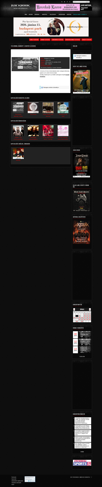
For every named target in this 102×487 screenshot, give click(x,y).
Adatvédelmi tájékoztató (17, 480)
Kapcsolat (14, 479)
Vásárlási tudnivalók (16, 482)
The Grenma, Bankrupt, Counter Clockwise (51, 67)
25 (87, 319)
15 (79, 317)
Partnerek (14, 477)
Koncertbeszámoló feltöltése (72, 39)
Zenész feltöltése (34, 39)
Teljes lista (82, 356)
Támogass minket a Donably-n (80, 14)
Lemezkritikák (62, 14)
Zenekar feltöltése (45, 39)
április (82, 309)
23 (82, 319)
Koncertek (45, 14)
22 (79, 319)
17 (84, 317)
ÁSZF (13, 484)
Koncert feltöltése (86, 39)
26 (89, 319)
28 (76, 321)
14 (76, 317)
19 (89, 317)
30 (82, 321)
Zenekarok (37, 14)
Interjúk (31, 14)
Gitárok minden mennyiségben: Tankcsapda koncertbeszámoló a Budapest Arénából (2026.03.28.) (82, 439)
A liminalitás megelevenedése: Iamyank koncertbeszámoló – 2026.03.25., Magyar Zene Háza (82, 432)
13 (74, 317)
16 (82, 317)
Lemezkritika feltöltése (57, 39)
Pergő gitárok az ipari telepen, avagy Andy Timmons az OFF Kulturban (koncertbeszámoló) (82, 427)
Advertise (69, 14)
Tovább (82, 451)
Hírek (26, 14)
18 (87, 317)
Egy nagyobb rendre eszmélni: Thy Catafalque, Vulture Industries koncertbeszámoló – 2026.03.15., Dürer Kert (82, 445)
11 (87, 315)
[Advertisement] (55, 82)
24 (84, 319)
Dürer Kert (48, 60)
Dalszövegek (53, 14)
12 (89, 315)
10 (84, 315)
